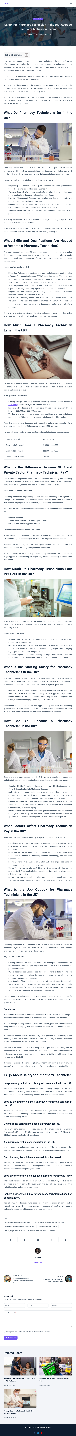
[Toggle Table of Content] (25, 55)
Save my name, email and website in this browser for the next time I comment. (28, 1331)
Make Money (38, 19)
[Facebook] (11, 1239)
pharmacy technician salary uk (47, 1226)
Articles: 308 (38, 1262)
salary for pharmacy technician (15, 1231)
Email (31, 1305)
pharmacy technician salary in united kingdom (19, 1226)
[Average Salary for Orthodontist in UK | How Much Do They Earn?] (20, 1398)
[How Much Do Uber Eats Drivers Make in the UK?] (55, 1366)
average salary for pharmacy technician (17, 1222)
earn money (13, 405)
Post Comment (11, 1338)
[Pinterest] (52, 1239)
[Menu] (71, 3)
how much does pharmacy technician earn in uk (48, 1222)
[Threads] (65, 1239)
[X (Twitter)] (38, 1239)
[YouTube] (41, 1433)
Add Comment (10, 1313)
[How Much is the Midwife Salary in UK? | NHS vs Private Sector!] (20, 1366)
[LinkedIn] (24, 1239)
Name (7, 1305)
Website (54, 1305)
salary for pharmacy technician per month (41, 1231)
